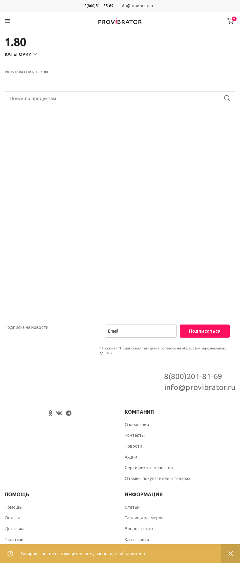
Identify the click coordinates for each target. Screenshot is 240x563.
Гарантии (14, 539)
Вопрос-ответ (139, 528)
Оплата (12, 517)
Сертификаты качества (149, 467)
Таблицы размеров (144, 517)
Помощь (13, 507)
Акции (131, 457)
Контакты (135, 435)
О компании (137, 424)
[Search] (120, 98)
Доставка (14, 528)
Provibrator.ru (21, 72)
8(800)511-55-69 (98, 6)
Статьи (132, 507)
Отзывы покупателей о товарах (157, 478)
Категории (18, 54)
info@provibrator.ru (138, 6)
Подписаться (205, 331)
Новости (133, 446)
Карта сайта (137, 539)
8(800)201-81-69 (193, 376)
